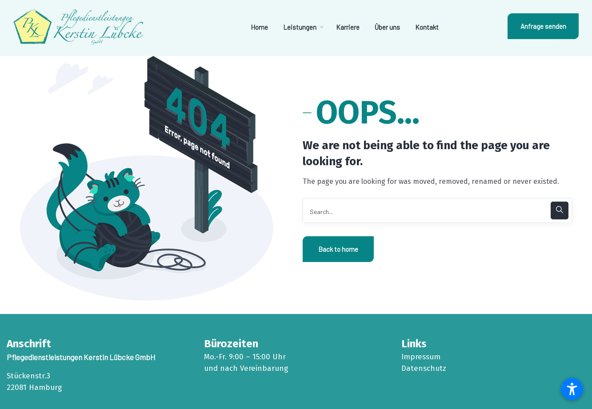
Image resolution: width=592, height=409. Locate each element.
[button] (572, 389)
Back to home (338, 249)
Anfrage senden (543, 26)
